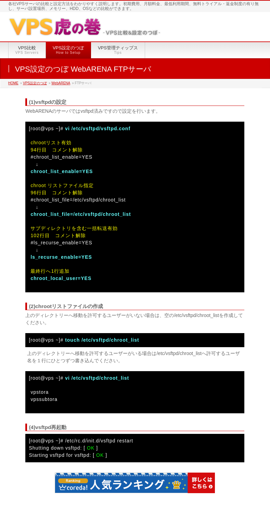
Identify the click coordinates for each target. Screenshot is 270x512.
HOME (13, 83)
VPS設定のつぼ (35, 83)
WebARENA (60, 83)
